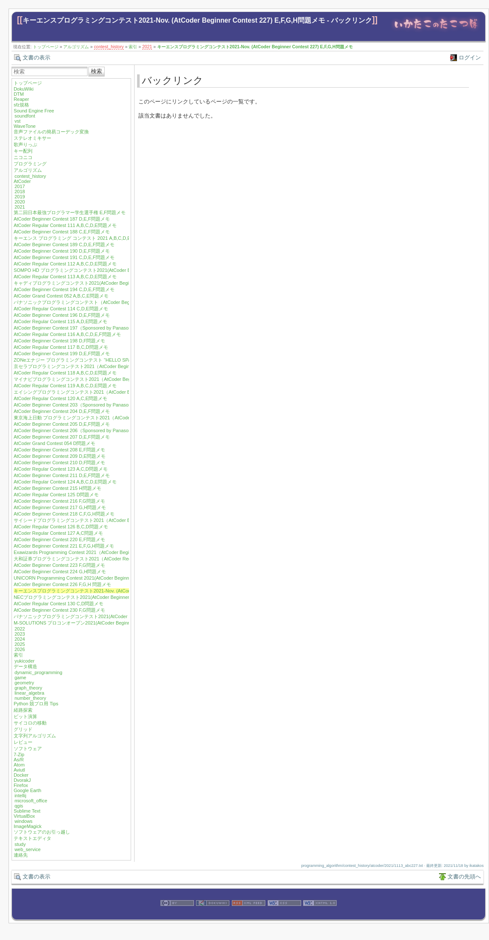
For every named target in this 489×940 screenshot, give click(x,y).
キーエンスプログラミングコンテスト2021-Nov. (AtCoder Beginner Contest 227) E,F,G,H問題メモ (255, 46)
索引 (133, 46)
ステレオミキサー (32, 138)
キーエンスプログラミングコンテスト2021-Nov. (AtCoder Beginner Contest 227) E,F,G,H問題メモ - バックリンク (197, 20)
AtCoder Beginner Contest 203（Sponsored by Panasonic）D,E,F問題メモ (92, 404)
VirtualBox (24, 816)
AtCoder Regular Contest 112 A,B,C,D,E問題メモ (65, 263)
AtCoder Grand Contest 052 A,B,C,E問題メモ (61, 295)
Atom (19, 764)
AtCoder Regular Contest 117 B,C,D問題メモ (61, 347)
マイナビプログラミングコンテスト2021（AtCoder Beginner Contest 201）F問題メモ (104, 379)
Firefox (21, 785)
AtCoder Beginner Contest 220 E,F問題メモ (59, 539)
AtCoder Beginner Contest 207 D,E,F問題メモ (62, 436)
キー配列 (23, 150)
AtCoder (22, 181)
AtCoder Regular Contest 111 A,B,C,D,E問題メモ (65, 225)
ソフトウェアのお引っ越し (42, 831)
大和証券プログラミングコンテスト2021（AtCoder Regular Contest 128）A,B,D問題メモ (108, 558)
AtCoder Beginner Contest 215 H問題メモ (57, 488)
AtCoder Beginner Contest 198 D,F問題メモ (59, 340)
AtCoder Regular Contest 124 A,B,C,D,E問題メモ (65, 481)
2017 (20, 186)
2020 (20, 201)
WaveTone (25, 126)
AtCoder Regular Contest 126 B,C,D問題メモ (61, 526)
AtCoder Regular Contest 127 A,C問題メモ (58, 533)
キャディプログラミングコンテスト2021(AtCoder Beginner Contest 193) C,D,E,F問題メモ (108, 283)
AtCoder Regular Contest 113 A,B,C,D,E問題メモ (65, 276)
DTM (19, 94)
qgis (19, 805)
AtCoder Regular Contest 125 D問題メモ (56, 494)
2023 (20, 633)
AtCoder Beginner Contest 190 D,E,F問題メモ (62, 250)
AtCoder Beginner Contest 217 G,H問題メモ (60, 507)
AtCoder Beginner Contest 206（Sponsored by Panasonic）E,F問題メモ (89, 430)
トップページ (46, 46)
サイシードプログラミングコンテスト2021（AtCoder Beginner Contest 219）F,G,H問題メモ (111, 520)
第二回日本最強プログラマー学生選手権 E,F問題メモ (70, 212)
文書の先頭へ (464, 876)
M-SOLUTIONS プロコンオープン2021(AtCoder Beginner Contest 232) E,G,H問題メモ (105, 622)
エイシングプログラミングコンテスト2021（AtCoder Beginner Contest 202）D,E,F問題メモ (111, 392)
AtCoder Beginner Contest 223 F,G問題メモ (59, 565)
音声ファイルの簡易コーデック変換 (51, 131)
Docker (21, 775)
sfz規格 (21, 104)
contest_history (109, 46)
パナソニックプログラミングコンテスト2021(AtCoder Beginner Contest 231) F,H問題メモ (108, 616)
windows (23, 821)
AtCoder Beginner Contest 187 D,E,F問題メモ (62, 218)
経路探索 (23, 710)
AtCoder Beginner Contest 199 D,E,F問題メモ (62, 353)
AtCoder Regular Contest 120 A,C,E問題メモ (60, 398)
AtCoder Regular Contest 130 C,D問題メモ (58, 603)
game (20, 677)
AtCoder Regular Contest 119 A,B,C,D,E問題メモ (65, 385)
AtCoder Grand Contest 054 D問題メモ (54, 443)
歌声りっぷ (25, 144)
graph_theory (28, 687)
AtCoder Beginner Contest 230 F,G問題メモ (59, 610)
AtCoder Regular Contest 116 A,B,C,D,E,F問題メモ (67, 334)
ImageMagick (27, 826)
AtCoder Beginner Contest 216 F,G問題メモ (59, 501)
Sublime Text (27, 810)
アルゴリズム (76, 46)
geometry (24, 682)
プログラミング (30, 163)
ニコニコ (23, 157)
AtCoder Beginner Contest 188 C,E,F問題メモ (62, 231)
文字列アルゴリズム (35, 735)
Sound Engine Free (34, 110)
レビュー (23, 742)
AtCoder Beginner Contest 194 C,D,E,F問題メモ (64, 289)
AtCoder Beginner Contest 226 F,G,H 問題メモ (62, 584)
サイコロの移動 (30, 722)
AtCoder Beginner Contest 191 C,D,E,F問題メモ (64, 257)
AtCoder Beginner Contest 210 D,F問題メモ (59, 462)
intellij (20, 795)
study (20, 844)
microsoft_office (31, 800)
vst (17, 121)
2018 (20, 191)
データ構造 (25, 666)
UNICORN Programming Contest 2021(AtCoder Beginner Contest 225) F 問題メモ (100, 578)
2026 (20, 649)
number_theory (30, 698)
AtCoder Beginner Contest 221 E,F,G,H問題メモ (64, 545)
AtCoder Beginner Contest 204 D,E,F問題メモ (62, 411)
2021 (147, 46)
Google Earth (27, 790)
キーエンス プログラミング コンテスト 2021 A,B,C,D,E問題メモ (81, 238)
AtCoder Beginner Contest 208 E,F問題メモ (59, 449)
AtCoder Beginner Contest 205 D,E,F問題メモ (62, 424)
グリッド (23, 729)
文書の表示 (36, 57)
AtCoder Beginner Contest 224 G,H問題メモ (60, 571)
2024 (20, 639)
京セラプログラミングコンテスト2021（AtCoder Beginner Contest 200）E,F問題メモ (104, 366)
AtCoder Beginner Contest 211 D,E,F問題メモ (62, 475)
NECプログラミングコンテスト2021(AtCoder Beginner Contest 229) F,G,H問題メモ (102, 597)
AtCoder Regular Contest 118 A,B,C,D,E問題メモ (65, 372)
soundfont (25, 115)
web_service (28, 849)
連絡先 (21, 854)
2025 (20, 644)
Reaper (21, 99)
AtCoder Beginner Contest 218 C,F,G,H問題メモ (64, 513)
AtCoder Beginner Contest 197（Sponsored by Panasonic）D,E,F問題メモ (92, 327)
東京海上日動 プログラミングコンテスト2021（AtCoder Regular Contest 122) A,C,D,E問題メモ (114, 417)
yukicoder (25, 660)
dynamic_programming (38, 672)
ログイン (470, 57)
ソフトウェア (28, 748)
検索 (96, 71)
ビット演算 (25, 716)
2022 (20, 628)
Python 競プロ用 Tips (36, 703)
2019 (20, 196)
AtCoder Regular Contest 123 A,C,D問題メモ (61, 468)
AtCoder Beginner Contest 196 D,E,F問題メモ (62, 315)
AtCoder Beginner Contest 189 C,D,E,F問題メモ (64, 244)
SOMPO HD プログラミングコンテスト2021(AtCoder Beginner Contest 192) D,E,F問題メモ (110, 270)
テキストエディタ (32, 838)
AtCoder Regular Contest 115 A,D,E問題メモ (60, 321)
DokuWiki (23, 88)
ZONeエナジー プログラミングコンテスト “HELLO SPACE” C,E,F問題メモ (93, 359)
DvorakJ (22, 780)
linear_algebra (29, 692)
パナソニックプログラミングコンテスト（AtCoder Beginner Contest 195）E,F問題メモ (106, 302)
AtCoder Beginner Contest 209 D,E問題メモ (59, 456)
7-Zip (19, 754)
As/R (19, 759)
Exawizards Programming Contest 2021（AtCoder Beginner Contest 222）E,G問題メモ (105, 552)
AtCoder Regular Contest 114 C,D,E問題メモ (61, 308)
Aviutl (19, 769)
